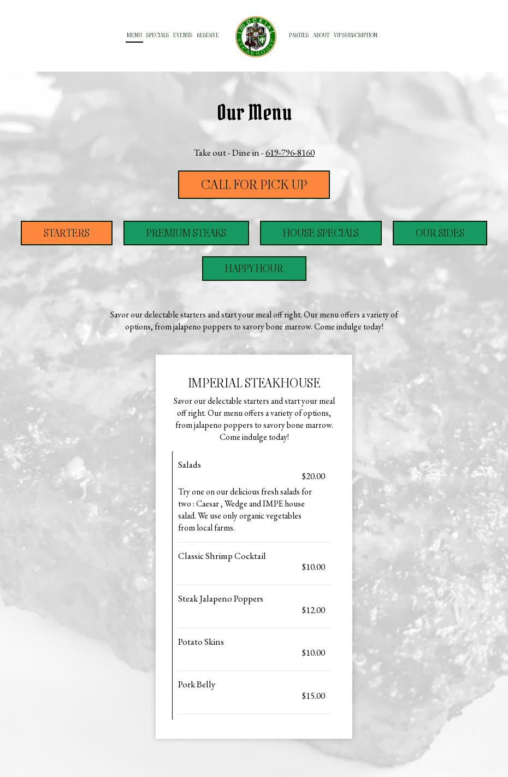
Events (182, 35)
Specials (157, 35)
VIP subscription (355, 35)
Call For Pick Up (254, 184)
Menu (134, 35)
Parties (299, 35)
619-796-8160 (290, 152)
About (321, 35)
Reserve (208, 35)
